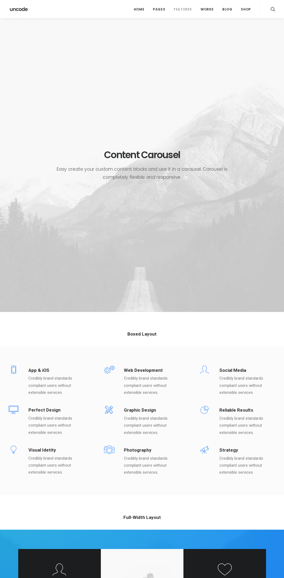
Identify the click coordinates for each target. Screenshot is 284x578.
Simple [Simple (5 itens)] (231, 514)
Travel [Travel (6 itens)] (246, 522)
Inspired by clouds (96, 523)
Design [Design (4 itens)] (231, 497)
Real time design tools (172, 529)
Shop (246, 9)
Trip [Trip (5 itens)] (262, 522)
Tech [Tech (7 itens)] (229, 522)
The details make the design (177, 536)
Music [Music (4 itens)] (263, 505)
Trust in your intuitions (172, 496)
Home (139, 9)
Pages (159, 9)
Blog (227, 9)
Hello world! (91, 496)
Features (183, 9)
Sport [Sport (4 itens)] (249, 514)
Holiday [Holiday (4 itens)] (232, 505)
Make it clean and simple (174, 516)
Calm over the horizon (100, 509)
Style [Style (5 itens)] (265, 514)
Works (207, 9)
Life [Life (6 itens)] (248, 505)
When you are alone (169, 523)
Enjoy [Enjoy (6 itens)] (248, 497)
